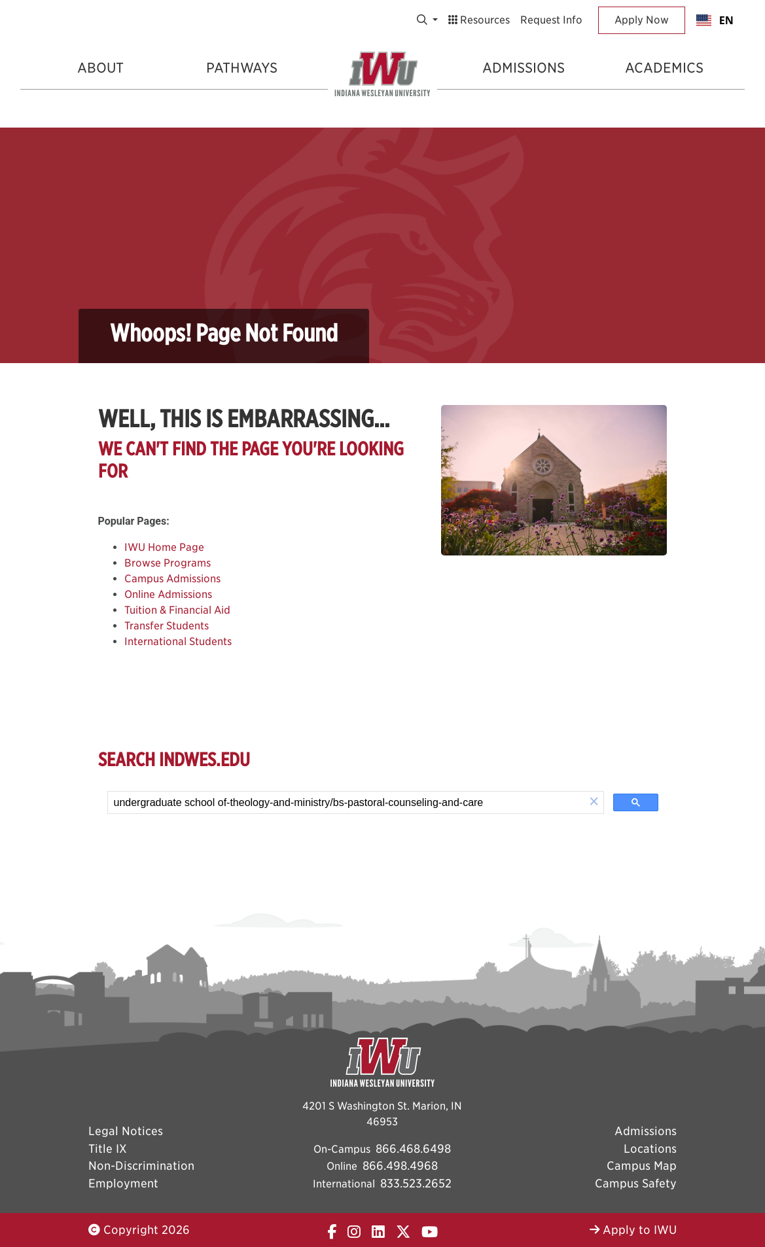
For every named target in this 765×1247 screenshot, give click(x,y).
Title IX (107, 1148)
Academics (664, 68)
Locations (650, 1148)
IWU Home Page (164, 547)
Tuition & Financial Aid (177, 610)
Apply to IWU (633, 1230)
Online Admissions (168, 594)
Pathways (241, 68)
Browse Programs (167, 563)
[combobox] (715, 20)
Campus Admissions (172, 578)
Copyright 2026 (139, 1230)
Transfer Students (166, 626)
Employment (123, 1183)
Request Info (551, 20)
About (100, 68)
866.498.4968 (400, 1165)
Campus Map (642, 1165)
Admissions (523, 68)
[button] (594, 802)
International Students (178, 641)
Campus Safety (636, 1183)
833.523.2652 (416, 1183)
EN (715, 20)
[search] (346, 803)
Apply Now (641, 20)
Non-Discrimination (141, 1165)
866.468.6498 (413, 1148)
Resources (479, 20)
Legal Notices (125, 1131)
